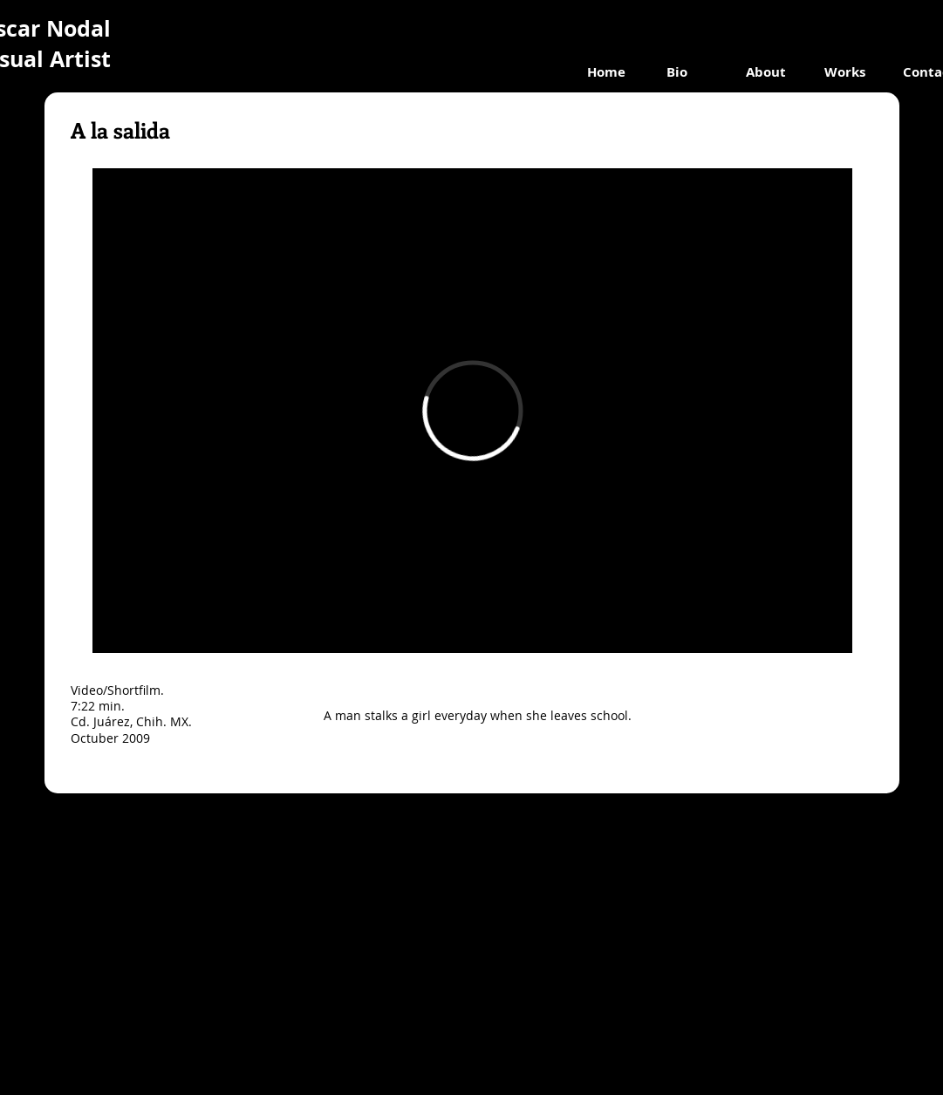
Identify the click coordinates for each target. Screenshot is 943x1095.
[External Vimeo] (472, 410)
